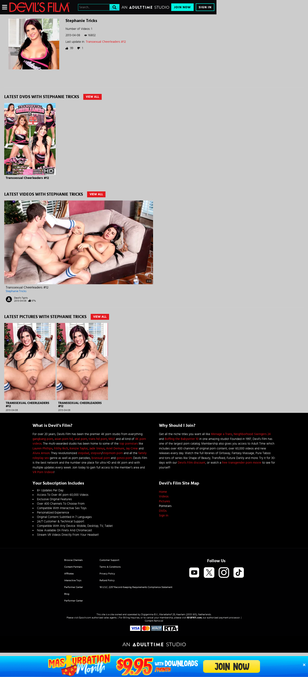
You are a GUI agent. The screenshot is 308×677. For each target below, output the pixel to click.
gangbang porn (43, 439)
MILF (111, 439)
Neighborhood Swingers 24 (252, 434)
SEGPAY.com (194, 617)
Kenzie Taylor (79, 448)
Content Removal (154, 620)
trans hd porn (98, 439)
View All (92, 96)
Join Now (182, 7)
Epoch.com (85, 617)
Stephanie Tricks (16, 291)
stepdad (83, 453)
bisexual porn (101, 458)
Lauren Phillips (42, 448)
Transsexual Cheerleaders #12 (106, 41)
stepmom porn (113, 453)
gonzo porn (124, 458)
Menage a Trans (221, 434)
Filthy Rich (61, 448)
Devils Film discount (191, 462)
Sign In (205, 7)
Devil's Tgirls (21, 298)
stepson (96, 453)
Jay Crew (132, 448)
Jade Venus (97, 448)
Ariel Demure (115, 448)
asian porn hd (64, 439)
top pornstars (128, 443)
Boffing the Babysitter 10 (181, 439)
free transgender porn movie (241, 462)
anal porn (80, 439)
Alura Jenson (41, 453)
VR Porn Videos (43, 472)
